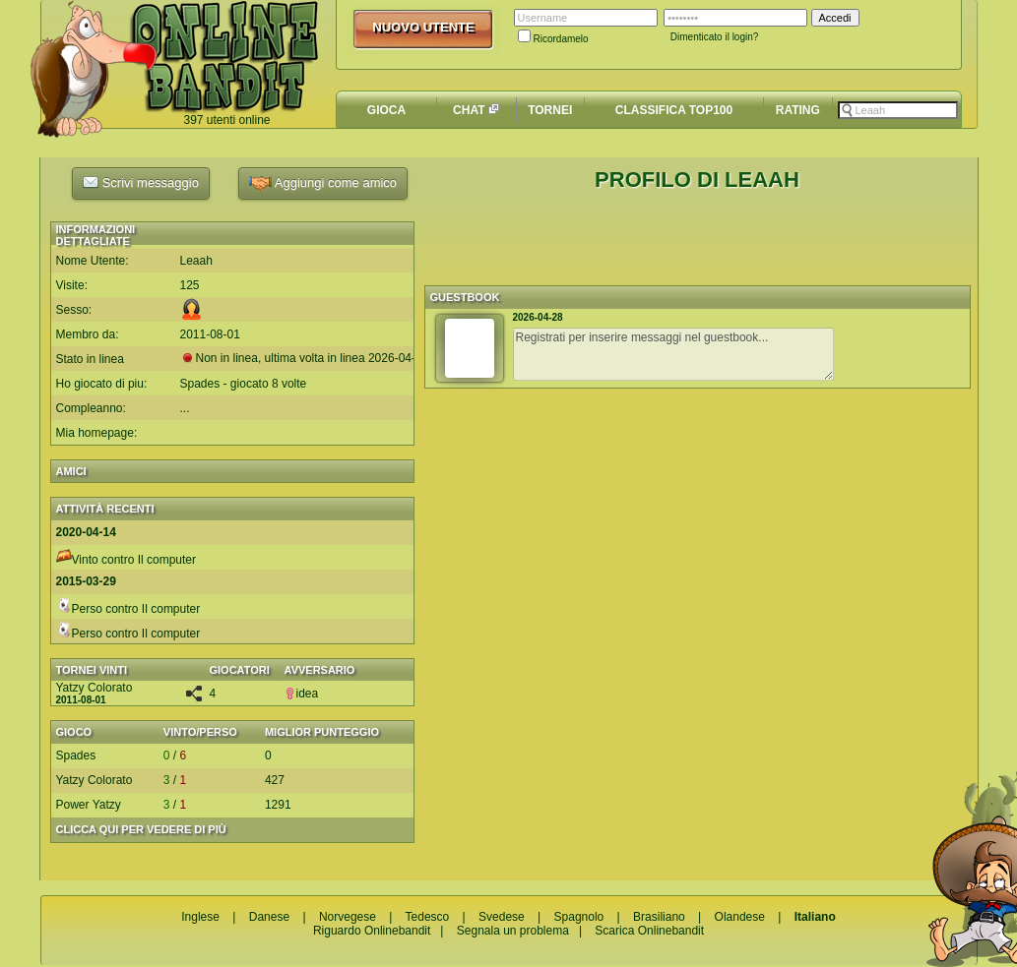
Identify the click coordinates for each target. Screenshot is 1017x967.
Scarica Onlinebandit (649, 930)
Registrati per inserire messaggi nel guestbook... (673, 354)
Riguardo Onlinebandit (371, 930)
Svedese (501, 917)
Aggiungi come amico (323, 183)
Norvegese (347, 917)
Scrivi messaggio (141, 182)
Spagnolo (579, 917)
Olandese (740, 917)
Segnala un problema (513, 930)
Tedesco (428, 917)
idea (302, 693)
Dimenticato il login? (714, 36)
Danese (269, 917)
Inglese (200, 917)
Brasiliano (659, 917)
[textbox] (898, 110)
